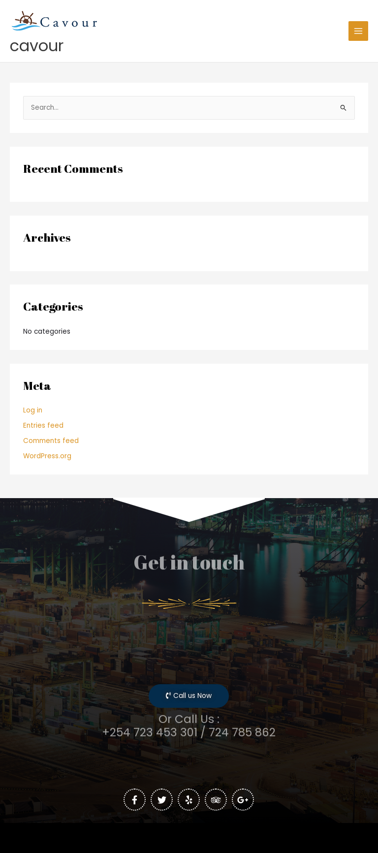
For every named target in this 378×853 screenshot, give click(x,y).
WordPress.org (47, 456)
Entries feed (43, 425)
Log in (32, 410)
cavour (36, 45)
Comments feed (51, 440)
